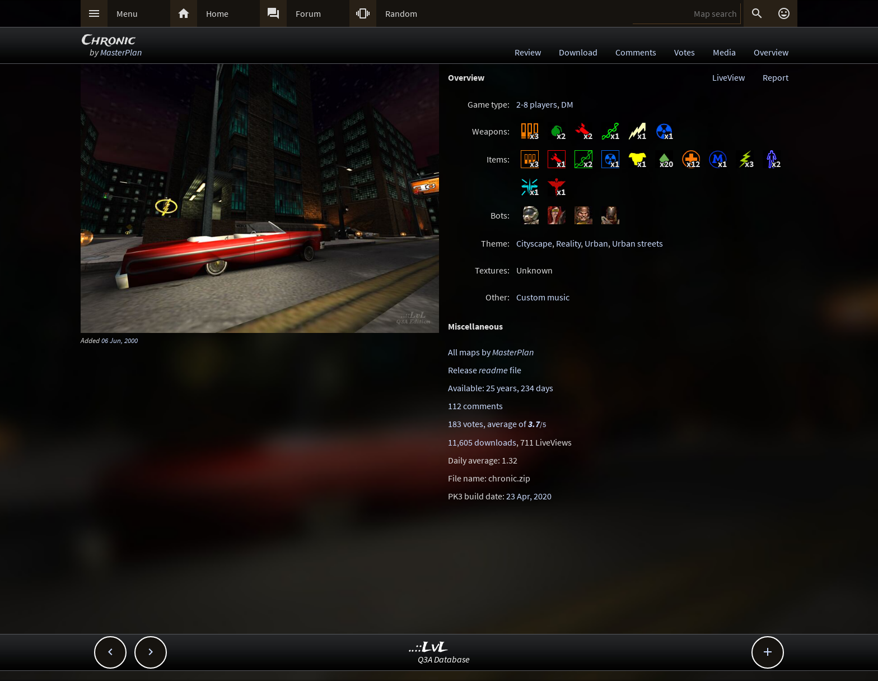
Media (724, 52)
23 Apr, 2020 (529, 496)
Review (528, 52)
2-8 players (536, 104)
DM (567, 104)
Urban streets (637, 243)
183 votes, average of (497, 423)
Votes (684, 52)
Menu (127, 13)
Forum (308, 13)
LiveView (728, 77)
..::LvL (428, 647)
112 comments (475, 405)
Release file (484, 370)
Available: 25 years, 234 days (500, 387)
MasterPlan (121, 52)
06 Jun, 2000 (119, 340)
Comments (635, 52)
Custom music (542, 297)
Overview (771, 52)
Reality (568, 243)
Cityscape (534, 243)
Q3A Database (444, 659)
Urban (596, 243)
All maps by (491, 352)
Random (401, 13)
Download (578, 52)
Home (217, 13)
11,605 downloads (482, 442)
